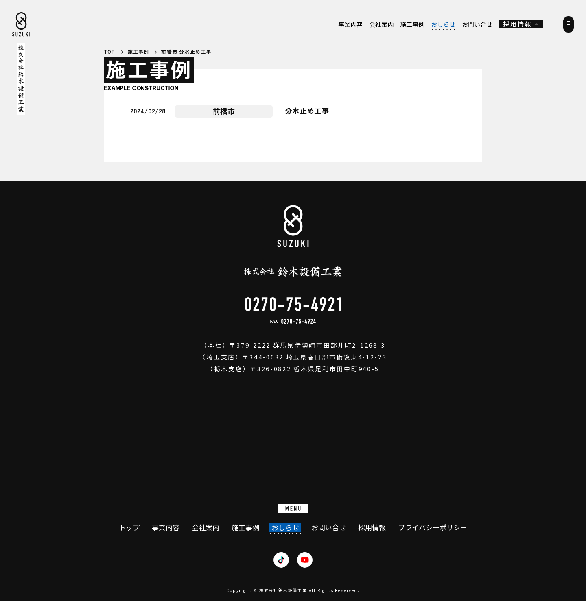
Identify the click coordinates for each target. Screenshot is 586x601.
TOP (110, 51)
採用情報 (517, 24)
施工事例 (412, 24)
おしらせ (443, 24)
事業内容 (350, 24)
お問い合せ (477, 24)
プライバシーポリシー (432, 527)
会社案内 (381, 24)
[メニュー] (568, 27)
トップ (129, 527)
